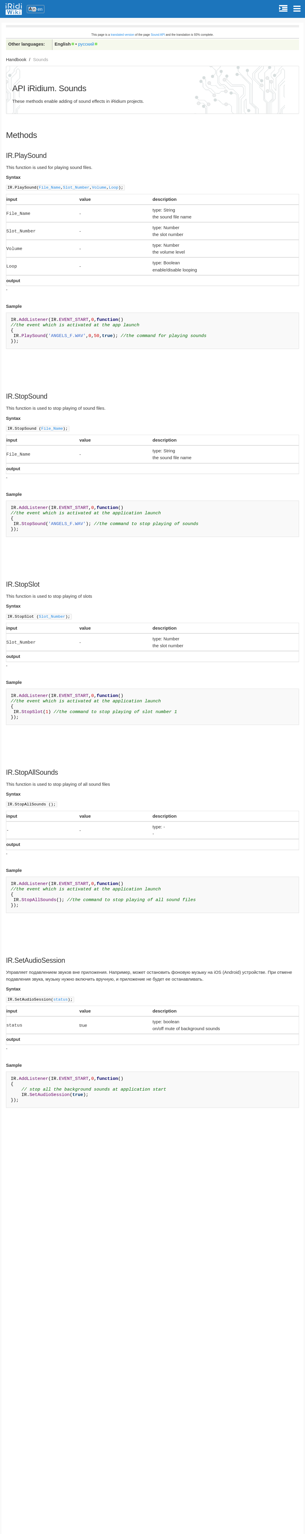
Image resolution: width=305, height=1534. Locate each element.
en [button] (40, 9)
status (60, 997)
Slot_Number (76, 187)
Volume (99, 187)
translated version (122, 34)
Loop (113, 187)
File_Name (49, 187)
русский (86, 43)
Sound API (158, 34)
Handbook (16, 59)
